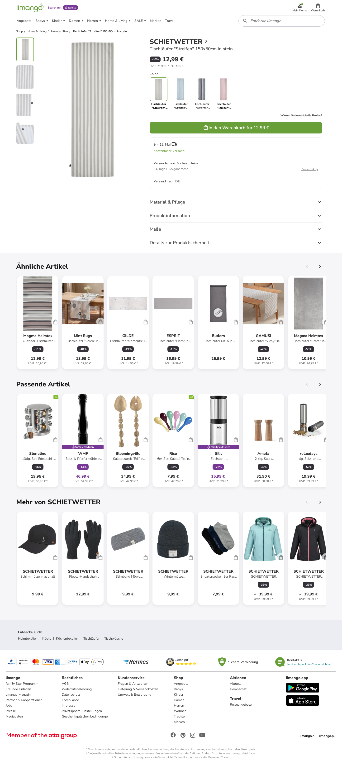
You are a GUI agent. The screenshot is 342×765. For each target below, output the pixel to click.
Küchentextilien (67, 638)
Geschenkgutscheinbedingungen (85, 716)
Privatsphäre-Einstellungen (82, 711)
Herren (179, 705)
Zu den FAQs (309, 169)
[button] (318, 7)
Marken (179, 722)
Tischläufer (91, 638)
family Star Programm (22, 683)
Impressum (70, 705)
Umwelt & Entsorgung (134, 694)
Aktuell (235, 683)
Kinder (178, 694)
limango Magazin (18, 694)
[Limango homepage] (30, 7)
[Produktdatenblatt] (37, 322)
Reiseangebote (241, 704)
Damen (179, 700)
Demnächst (238, 689)
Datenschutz (71, 694)
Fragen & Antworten (133, 683)
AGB (65, 683)
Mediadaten (14, 716)
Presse (11, 711)
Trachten (180, 716)
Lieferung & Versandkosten (138, 689)
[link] (180, 93)
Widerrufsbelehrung (77, 689)
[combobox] (281, 21)
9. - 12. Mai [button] (162, 144)
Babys (178, 689)
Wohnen (180, 711)
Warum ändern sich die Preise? (301, 115)
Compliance (70, 700)
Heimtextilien (28, 638)
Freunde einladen (18, 689)
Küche (46, 638)
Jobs (9, 705)
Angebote (181, 683)
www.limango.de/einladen (239, 753)
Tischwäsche (113, 638)
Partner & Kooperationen (24, 700)
